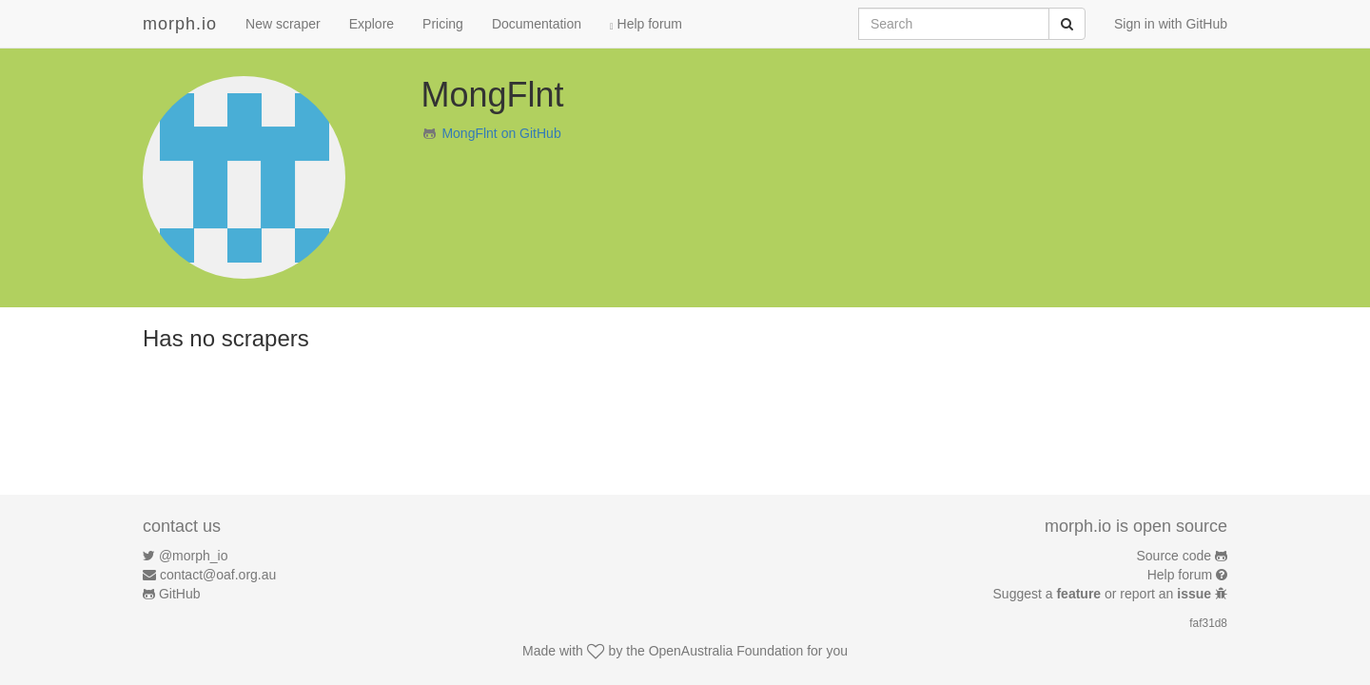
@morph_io (193, 555)
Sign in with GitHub (1170, 23)
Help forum (646, 23)
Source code (1174, 555)
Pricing (442, 23)
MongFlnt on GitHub (500, 133)
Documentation (536, 23)
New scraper (283, 23)
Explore (371, 23)
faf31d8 (1208, 623)
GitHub (180, 593)
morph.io (180, 23)
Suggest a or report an (1104, 593)
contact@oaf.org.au (218, 574)
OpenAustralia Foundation (726, 650)
